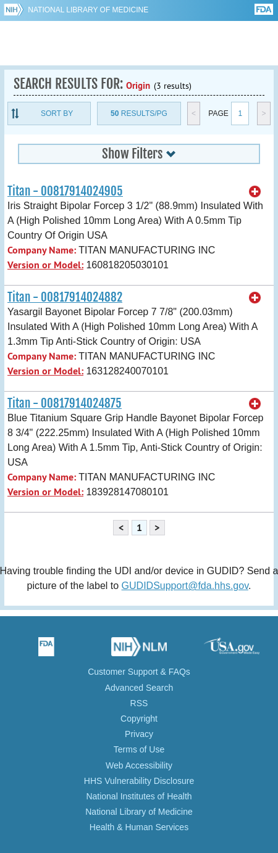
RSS (139, 703)
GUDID (139, 43)
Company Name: (41, 250)
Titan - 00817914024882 (64, 297)
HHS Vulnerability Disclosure (139, 781)
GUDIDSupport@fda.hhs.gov (185, 585)
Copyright (139, 718)
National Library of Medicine (88, 10)
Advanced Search (139, 688)
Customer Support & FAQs (139, 672)
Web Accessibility (139, 765)
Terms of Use (139, 749)
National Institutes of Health (139, 796)
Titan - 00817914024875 (64, 403)
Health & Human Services (139, 827)
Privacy (139, 734)
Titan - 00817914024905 (65, 191)
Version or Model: (45, 264)
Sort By (57, 113)
